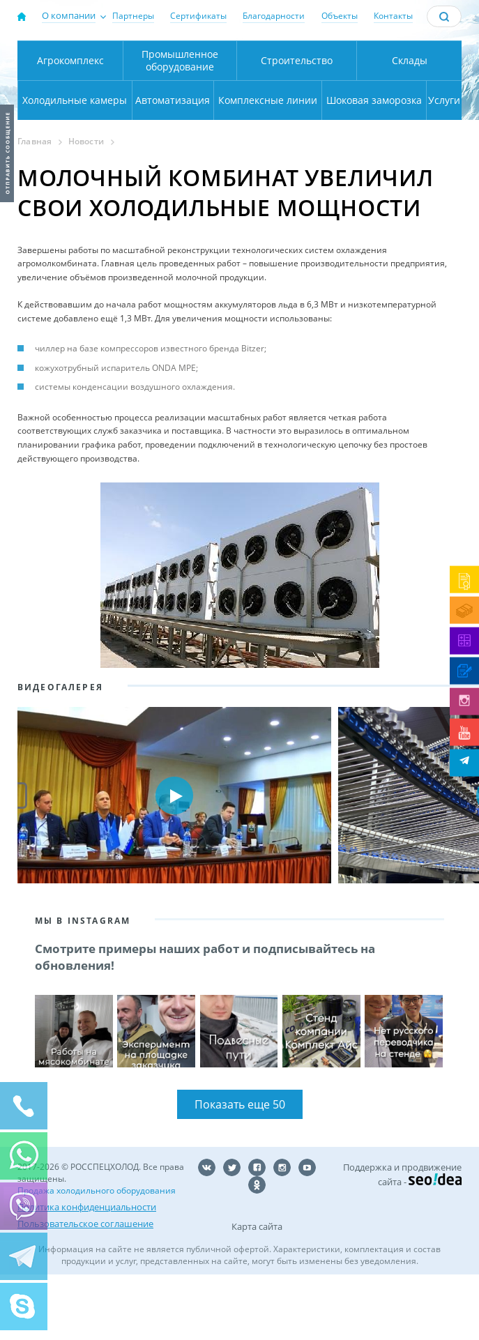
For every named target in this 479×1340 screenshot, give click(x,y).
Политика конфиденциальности (86, 1272)
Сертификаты (198, 16)
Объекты (339, 16)
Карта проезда (189, 96)
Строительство (297, 125)
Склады (409, 125)
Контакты (393, 16)
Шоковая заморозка (374, 165)
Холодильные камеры (74, 165)
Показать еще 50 (240, 1170)
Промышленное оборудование (180, 126)
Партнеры (133, 16)
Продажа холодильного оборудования (96, 1256)
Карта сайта (256, 1292)
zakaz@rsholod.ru (427, 94)
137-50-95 (426, 52)
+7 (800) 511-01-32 (426, 76)
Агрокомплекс (70, 125)
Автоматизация (172, 165)
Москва (159, 56)
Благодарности (274, 16)
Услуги (444, 165)
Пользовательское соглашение (85, 1289)
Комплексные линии (267, 165)
